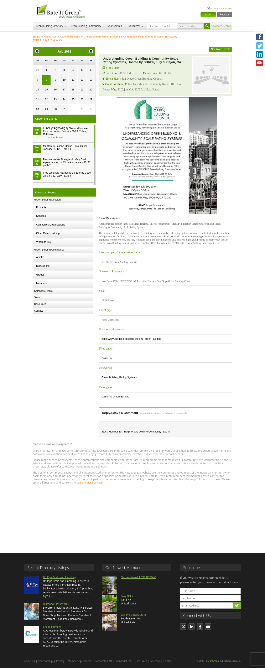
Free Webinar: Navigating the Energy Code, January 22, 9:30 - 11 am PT (67, 174)
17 (64, 89)
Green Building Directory (49, 26)
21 (37, 99)
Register (224, 14)
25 (73, 99)
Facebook (259, 37)
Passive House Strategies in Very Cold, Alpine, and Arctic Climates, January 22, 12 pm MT (67, 162)
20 (90, 89)
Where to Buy (43, 242)
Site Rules (141, 661)
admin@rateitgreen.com (90, 482)
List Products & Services (221, 8)
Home (36, 36)
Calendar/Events (70, 36)
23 (55, 99)
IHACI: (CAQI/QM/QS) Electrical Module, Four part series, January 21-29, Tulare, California (65, 131)
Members (41, 283)
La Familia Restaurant (133, 615)
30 (37, 70)
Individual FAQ (123, 661)
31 (64, 109)
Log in (166, 431)
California (107, 358)
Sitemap (155, 661)
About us (29, 661)
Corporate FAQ (103, 661)
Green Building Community (85, 26)
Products (41, 207)
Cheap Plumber (52, 627)
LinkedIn (259, 54)
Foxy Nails (126, 596)
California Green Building (115, 396)
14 (37, 89)
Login (208, 14)
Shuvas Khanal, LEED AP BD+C (138, 577)
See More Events (220, 49)
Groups (40, 274)
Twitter (259, 45)
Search (38, 297)
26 (81, 99)
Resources (135, 26)
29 (46, 109)
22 (46, 99)
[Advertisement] (132, 517)
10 (64, 79)
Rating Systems (128, 377)
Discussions (43, 265)
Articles (40, 257)
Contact (38, 310)
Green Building (110, 377)
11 (73, 79)
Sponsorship (115, 26)
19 (81, 89)
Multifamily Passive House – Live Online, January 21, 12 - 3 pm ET (65, 147)
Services (41, 215)
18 (73, 89)
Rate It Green (212, 660)
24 (64, 99)
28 (37, 109)
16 (55, 89)
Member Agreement (79, 661)
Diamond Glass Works (56, 604)
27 (90, 99)
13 (90, 79)
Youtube (259, 63)
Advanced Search (221, 26)
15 (46, 89)
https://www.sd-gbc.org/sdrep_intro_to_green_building (131, 338)
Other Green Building (48, 233)
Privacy (60, 661)
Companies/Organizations (50, 224)
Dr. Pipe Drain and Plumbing (59, 577)
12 (81, 79)
